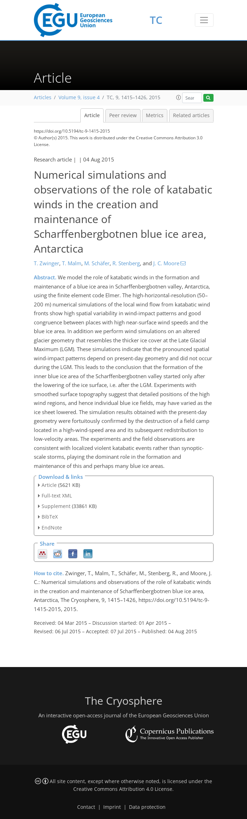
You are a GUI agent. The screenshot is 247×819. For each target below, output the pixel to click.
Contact (86, 807)
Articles (42, 97)
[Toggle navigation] (204, 20)
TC (156, 20)
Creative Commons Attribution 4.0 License (122, 789)
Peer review (123, 115)
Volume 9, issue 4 (79, 97)
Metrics (154, 115)
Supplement (56, 506)
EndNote (52, 527)
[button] (178, 97)
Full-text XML (57, 495)
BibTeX (50, 516)
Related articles (191, 115)
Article (92, 115)
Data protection (147, 807)
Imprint (112, 807)
